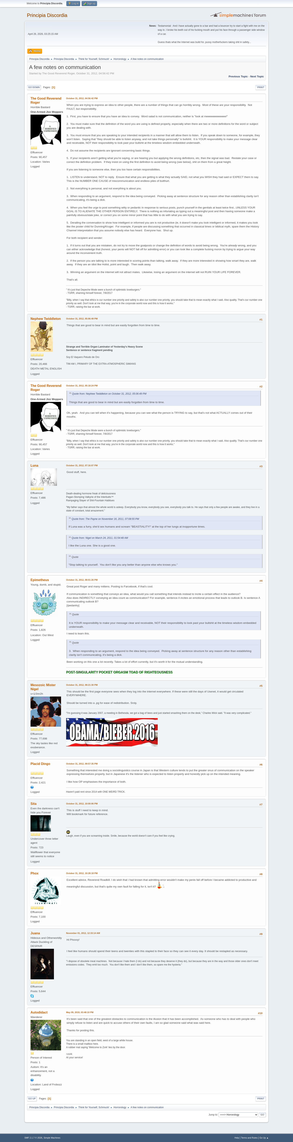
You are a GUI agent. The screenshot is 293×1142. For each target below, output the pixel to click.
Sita (33, 803)
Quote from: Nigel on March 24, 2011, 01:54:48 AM (100, 537)
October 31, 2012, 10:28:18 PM (82, 873)
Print (260, 87)
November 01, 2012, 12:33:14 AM (83, 933)
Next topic (257, 76)
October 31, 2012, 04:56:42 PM (82, 98)
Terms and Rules (249, 1138)
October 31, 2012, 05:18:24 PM (82, 385)
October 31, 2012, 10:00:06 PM (82, 803)
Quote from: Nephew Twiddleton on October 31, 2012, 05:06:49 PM (109, 393)
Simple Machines (52, 1138)
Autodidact (39, 1012)
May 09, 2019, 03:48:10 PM (79, 1012)
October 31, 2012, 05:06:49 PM (82, 318)
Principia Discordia (47, 15)
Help (237, 1138)
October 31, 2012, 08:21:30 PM (82, 685)
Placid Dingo (40, 764)
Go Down (34, 87)
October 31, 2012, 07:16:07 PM (82, 465)
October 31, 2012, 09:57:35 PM (82, 763)
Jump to (213, 1114)
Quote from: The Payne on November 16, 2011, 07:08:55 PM (105, 519)
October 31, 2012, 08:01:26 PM (82, 580)
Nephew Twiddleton (46, 318)
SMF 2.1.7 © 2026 (33, 1138)
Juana (35, 933)
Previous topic (238, 76)
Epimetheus (40, 580)
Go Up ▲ (264, 1138)
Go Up (32, 1098)
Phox (34, 873)
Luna (34, 465)
